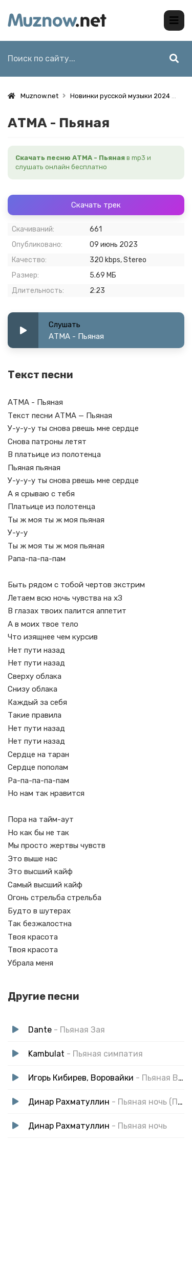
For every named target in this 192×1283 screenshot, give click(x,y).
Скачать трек (96, 205)
